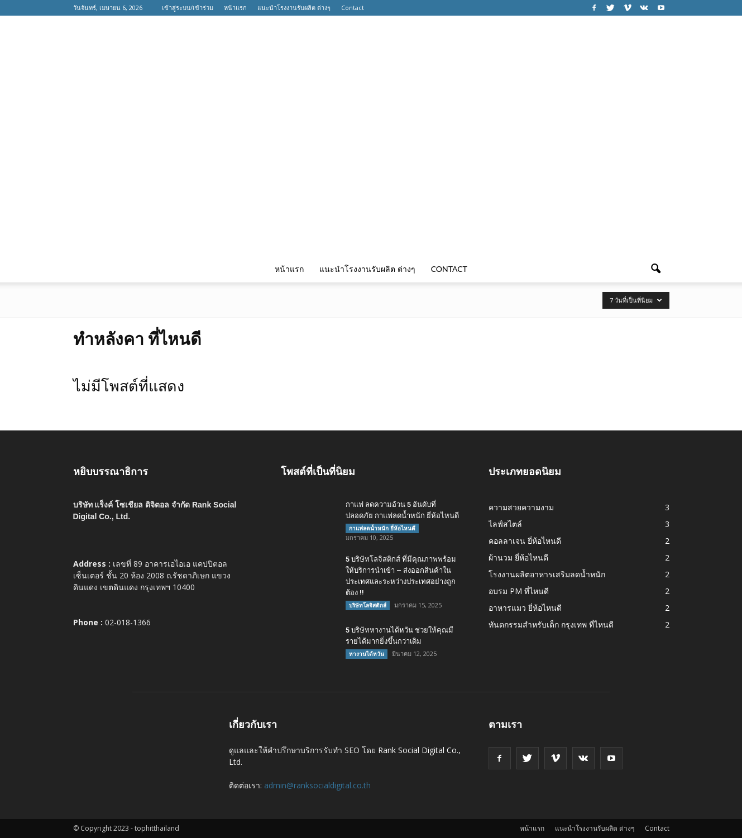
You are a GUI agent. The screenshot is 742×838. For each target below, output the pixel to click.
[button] (656, 269)
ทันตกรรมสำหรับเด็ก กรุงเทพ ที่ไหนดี (551, 624)
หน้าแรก (235, 7)
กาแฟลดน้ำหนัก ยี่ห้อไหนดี (382, 528)
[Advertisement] (371, 172)
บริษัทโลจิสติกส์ (367, 605)
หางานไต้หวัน (366, 654)
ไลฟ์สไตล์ (505, 524)
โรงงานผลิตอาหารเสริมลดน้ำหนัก (547, 574)
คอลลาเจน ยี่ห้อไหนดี (525, 540)
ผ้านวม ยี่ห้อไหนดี (518, 557)
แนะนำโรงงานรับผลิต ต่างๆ (294, 7)
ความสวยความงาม (521, 507)
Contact (352, 7)
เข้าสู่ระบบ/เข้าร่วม (187, 7)
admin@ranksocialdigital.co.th (317, 785)
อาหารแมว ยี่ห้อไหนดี (525, 607)
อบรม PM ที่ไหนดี (519, 591)
